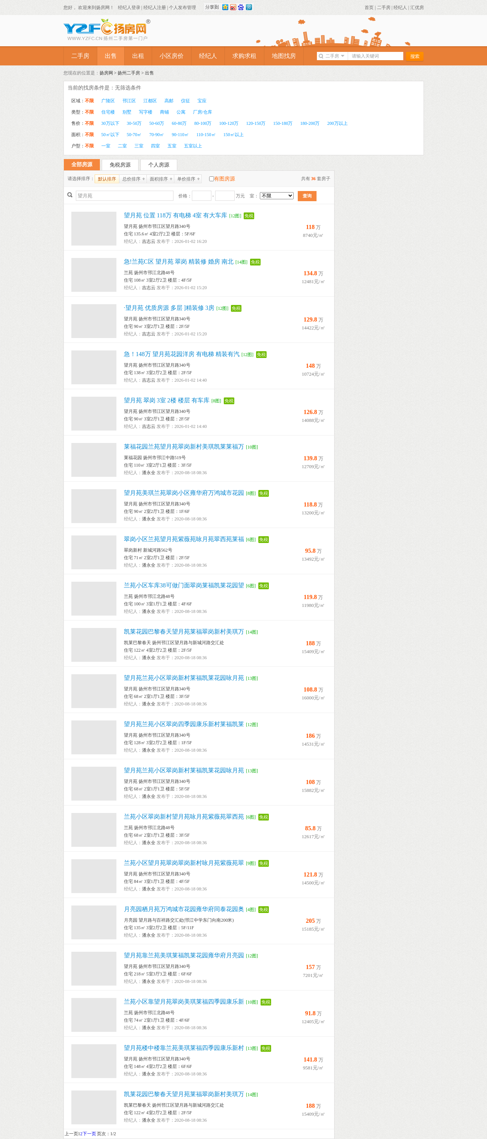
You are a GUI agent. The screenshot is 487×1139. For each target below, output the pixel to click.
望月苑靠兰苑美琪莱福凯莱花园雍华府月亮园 (184, 955)
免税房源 (120, 165)
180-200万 (310, 123)
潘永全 (148, 472)
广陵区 (108, 100)
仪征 (185, 100)
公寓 (180, 112)
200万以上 (337, 123)
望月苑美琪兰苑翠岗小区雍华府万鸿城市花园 (184, 493)
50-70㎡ (134, 134)
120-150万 (256, 123)
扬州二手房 (129, 73)
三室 (138, 146)
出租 (138, 56)
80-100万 (203, 123)
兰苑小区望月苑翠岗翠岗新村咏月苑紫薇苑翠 (184, 863)
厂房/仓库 (202, 112)
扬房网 (106, 73)
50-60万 (156, 123)
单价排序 (186, 179)
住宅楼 (108, 112)
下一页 (89, 1133)
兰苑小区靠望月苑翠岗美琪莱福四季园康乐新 (184, 1001)
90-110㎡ (180, 134)
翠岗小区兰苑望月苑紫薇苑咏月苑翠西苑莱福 (184, 539)
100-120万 (229, 123)
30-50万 (134, 123)
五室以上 (193, 146)
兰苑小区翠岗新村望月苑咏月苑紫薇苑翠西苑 (184, 816)
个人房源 (158, 165)
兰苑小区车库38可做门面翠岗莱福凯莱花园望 (184, 585)
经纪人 (400, 7)
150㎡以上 (233, 134)
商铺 (164, 112)
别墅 (126, 112)
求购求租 (244, 56)
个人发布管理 (182, 7)
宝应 (202, 100)
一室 (105, 146)
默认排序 (107, 179)
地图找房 (284, 56)
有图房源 (224, 179)
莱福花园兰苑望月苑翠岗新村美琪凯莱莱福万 (184, 446)
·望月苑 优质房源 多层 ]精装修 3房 (169, 308)
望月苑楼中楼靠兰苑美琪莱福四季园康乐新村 (184, 1048)
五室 (171, 146)
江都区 (150, 100)
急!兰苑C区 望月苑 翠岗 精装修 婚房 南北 (179, 261)
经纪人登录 (129, 7)
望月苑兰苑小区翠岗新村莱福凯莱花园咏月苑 (184, 678)
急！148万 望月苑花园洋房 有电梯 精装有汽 (182, 354)
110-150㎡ (206, 134)
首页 (369, 7)
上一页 (71, 1133)
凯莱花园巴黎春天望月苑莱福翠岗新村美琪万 (184, 631)
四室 (155, 146)
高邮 (168, 100)
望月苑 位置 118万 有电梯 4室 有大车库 (175, 215)
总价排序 (131, 179)
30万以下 (110, 123)
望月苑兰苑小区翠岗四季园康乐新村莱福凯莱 (184, 724)
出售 (111, 56)
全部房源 (81, 164)
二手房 (384, 7)
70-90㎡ (156, 134)
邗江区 (129, 100)
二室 (122, 146)
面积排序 (159, 179)
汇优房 (417, 7)
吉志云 (148, 241)
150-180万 (283, 123)
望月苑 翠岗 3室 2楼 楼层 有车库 (167, 400)
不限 (89, 100)
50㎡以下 (110, 134)
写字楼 (145, 112)
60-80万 (179, 123)
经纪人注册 (154, 7)
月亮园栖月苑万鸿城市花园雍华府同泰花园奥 (184, 909)
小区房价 (172, 56)
